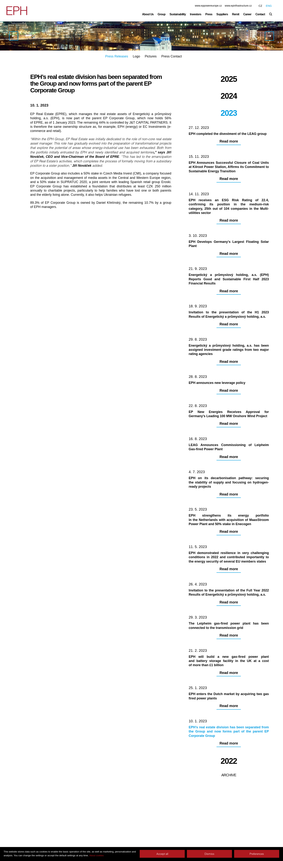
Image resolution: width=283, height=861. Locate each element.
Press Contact (171, 57)
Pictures (151, 57)
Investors (195, 14)
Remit (235, 14)
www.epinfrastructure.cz (238, 5)
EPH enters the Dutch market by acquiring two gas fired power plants (13, 36)
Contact (260, 14)
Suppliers (222, 14)
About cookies (96, 855)
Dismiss (209, 854)
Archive (228, 830)
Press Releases (116, 57)
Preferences (257, 854)
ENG (269, 5)
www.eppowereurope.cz (208, 5)
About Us (147, 14)
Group (161, 14)
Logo (136, 57)
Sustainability (177, 14)
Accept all (162, 854)
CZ (260, 5)
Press (208, 14)
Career (247, 14)
